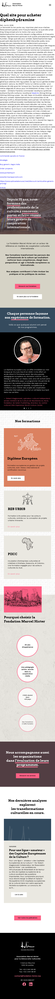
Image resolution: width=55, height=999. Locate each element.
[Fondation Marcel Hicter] (12, 5)
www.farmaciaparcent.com (11, 177)
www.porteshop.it (7, 173)
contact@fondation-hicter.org (27, 976)
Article (3, 188)
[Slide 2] (26, 408)
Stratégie (3, 160)
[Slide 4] (31, 408)
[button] (50, 5)
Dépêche (35, 93)
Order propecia (6, 168)
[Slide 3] (29, 408)
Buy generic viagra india (10, 164)
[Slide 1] (24, 408)
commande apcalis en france (12, 156)
